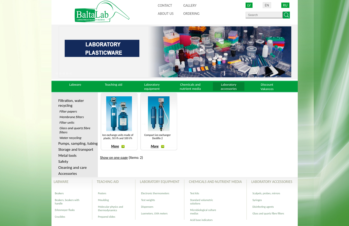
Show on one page (114, 157)
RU (285, 5)
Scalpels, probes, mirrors (266, 193)
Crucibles (60, 216)
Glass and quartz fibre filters (268, 213)
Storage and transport (75, 149)
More (118, 146)
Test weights (148, 200)
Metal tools (67, 155)
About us (166, 13)
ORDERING (191, 13)
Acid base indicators (201, 220)
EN (267, 5)
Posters (102, 193)
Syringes (257, 200)
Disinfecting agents (263, 206)
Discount (267, 84)
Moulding (103, 200)
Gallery (189, 5)
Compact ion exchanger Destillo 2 (157, 136)
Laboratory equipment (152, 86)
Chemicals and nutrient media (190, 86)
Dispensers (147, 206)
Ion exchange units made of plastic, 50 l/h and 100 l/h (117, 136)
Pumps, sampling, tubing (78, 143)
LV (249, 5)
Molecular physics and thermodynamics (110, 208)
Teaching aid (113, 84)
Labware (75, 84)
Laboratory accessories (229, 86)
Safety (63, 161)
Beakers (59, 193)
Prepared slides (106, 216)
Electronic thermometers (155, 193)
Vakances (266, 89)
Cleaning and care (72, 167)
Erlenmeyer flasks (65, 210)
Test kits (194, 193)
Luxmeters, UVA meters (154, 213)
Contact (165, 5)
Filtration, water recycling (71, 103)
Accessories (67, 173)
